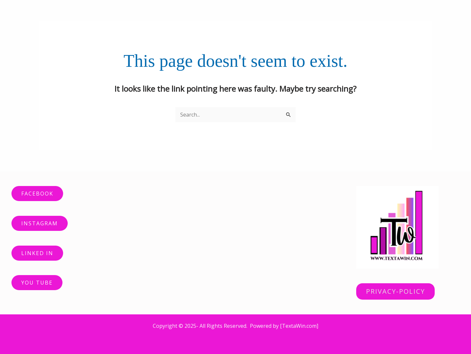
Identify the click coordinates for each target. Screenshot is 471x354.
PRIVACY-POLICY (395, 291)
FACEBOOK (37, 193)
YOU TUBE (37, 282)
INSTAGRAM (39, 223)
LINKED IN (37, 253)
